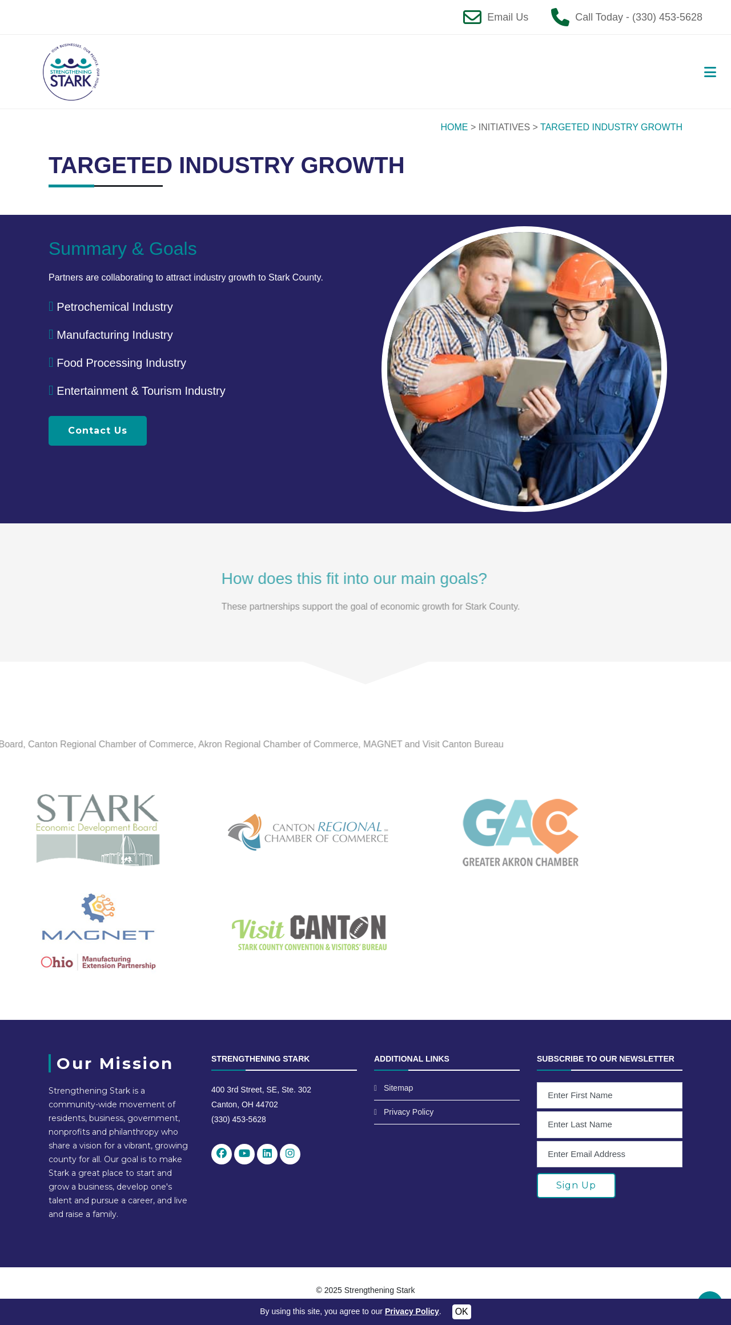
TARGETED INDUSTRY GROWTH (611, 127)
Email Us (507, 17)
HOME (454, 127)
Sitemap (398, 1087)
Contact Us (97, 430)
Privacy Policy (408, 1111)
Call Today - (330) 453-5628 (638, 17)
